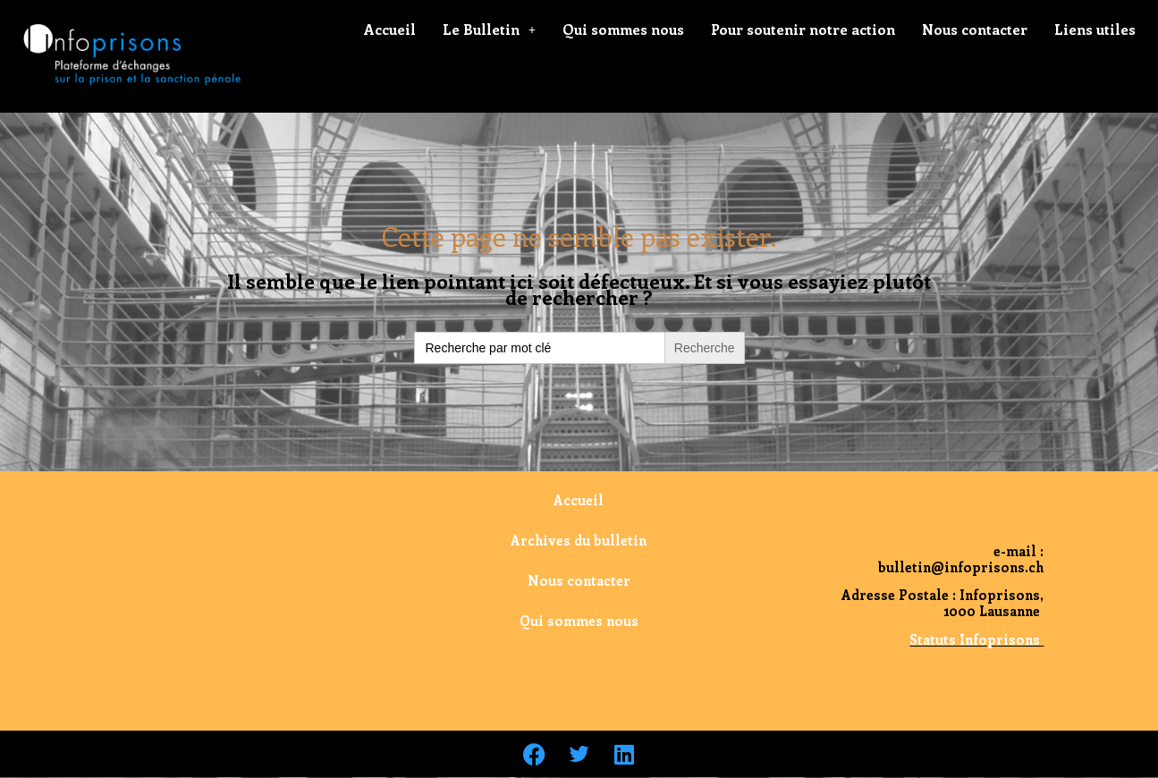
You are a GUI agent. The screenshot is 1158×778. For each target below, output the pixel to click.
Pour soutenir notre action (803, 29)
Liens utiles (1095, 29)
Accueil (390, 29)
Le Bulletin (489, 29)
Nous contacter (974, 29)
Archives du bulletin (579, 540)
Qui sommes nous (623, 29)
